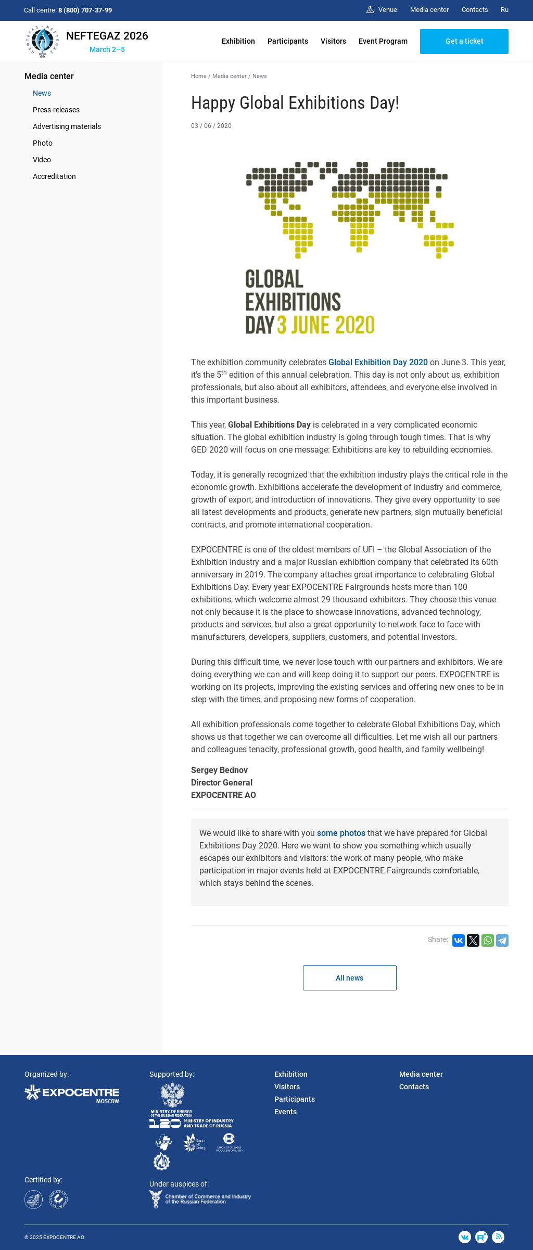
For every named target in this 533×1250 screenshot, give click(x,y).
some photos (341, 833)
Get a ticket (465, 41)
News (42, 93)
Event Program (383, 41)
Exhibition (238, 41)
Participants (288, 41)
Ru (505, 10)
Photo (43, 143)
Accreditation (54, 176)
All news (349, 978)
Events (285, 1111)
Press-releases (56, 110)
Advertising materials (67, 126)
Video (42, 160)
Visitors (333, 41)
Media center (49, 76)
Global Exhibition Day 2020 (378, 362)
